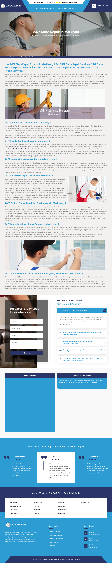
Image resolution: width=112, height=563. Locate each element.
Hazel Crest (13, 513)
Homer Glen (38, 503)
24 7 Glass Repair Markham (26, 57)
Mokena (36, 513)
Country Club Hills (15, 506)
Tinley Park (86, 503)
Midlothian (37, 510)
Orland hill (61, 506)
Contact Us (72, 8)
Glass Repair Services (47, 8)
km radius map (29, 403)
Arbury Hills (13, 503)
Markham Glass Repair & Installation (56, 560)
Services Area (62, 8)
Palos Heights (62, 510)
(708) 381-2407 (103, 6)
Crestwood (13, 510)
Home (36, 8)
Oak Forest (61, 503)
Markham (13, 57)
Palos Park (61, 513)
